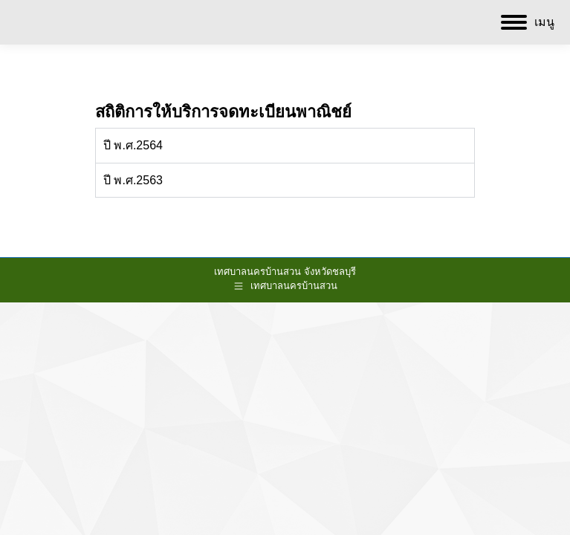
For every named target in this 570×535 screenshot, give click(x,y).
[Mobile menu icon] (527, 22)
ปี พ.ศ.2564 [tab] (133, 145)
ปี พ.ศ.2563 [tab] (133, 180)
